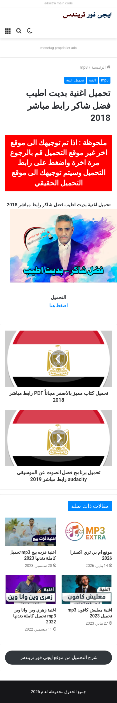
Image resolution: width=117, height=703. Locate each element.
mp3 (84, 67)
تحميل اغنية (75, 80)
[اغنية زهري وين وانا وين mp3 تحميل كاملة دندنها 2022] (30, 589)
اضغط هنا (58, 305)
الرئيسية (100, 67)
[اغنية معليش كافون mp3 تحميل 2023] (86, 589)
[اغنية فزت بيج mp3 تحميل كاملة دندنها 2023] (30, 532)
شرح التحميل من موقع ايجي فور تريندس (58, 657)
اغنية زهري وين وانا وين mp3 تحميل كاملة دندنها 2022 (34, 615)
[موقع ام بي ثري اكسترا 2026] (86, 532)
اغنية (92, 80)
